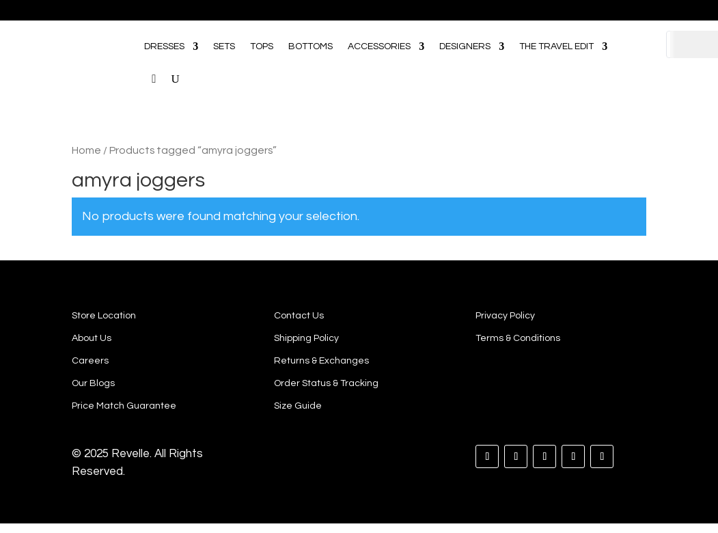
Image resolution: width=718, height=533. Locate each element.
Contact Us (299, 315)
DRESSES (164, 46)
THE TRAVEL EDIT (556, 46)
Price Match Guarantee (124, 406)
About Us (91, 338)
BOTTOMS (310, 46)
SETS (224, 46)
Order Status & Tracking (326, 383)
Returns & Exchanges (321, 361)
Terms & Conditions (517, 338)
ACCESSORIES (379, 46)
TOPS (261, 46)
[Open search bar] (629, 26)
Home (86, 150)
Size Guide (298, 406)
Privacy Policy (505, 315)
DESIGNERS (465, 46)
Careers (90, 361)
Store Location (104, 315)
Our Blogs (93, 383)
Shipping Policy (306, 338)
